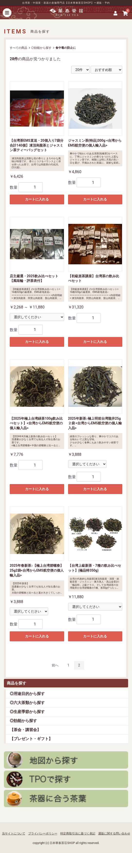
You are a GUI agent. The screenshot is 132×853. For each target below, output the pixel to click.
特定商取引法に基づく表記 (77, 833)
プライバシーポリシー (42, 833)
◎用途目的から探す (27, 693)
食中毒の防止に (65, 48)
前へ (55, 665)
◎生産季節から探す (27, 711)
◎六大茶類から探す (27, 702)
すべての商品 (18, 48)
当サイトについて (13, 833)
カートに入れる (37, 199)
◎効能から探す (23, 720)
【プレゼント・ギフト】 (31, 738)
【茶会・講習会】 (25, 729)
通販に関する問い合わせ (114, 833)
